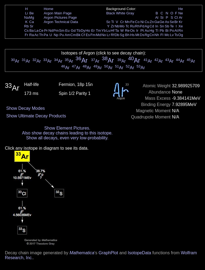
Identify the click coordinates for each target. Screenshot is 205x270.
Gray (130, 13)
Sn (162, 26)
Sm (62, 30)
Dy (83, 30)
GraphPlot (108, 252)
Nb (117, 26)
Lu (108, 30)
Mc (167, 35)
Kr (180, 22)
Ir (137, 30)
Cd (151, 26)
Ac (36, 35)
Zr (112, 26)
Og (180, 35)
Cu (147, 22)
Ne (180, 13)
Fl (161, 35)
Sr (31, 26)
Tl (156, 30)
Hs (132, 35)
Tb (78, 30)
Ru (132, 26)
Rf (112, 35)
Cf (83, 35)
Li (26, 13)
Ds (142, 35)
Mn (127, 22)
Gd (73, 30)
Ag (147, 26)
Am (67, 35)
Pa (46, 35)
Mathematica (81, 252)
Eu (67, 30)
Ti (112, 22)
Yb (103, 30)
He (180, 9)
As (167, 22)
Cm (73, 35)
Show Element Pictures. (67, 128)
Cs (26, 30)
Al (156, 17)
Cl (176, 17)
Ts (176, 35)
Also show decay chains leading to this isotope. (67, 133)
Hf (112, 30)
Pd (142, 26)
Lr (108, 35)
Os (132, 30)
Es (88, 35)
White (120, 13)
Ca (31, 22)
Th (41, 35)
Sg (122, 35)
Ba (31, 30)
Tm (98, 30)
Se (172, 22)
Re (127, 30)
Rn (180, 30)
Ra (31, 35)
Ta (117, 30)
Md (98, 35)
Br (176, 22)
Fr (26, 35)
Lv (172, 35)
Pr (46, 30)
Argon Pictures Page (60, 17)
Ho (87, 30)
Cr (122, 22)
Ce (41, 30)
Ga (156, 22)
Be (31, 13)
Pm (56, 30)
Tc (127, 26)
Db (117, 35)
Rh (137, 26)
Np (56, 35)
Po (172, 30)
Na (26, 17)
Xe (180, 26)
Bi (167, 30)
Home (48, 9)
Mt (137, 35)
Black (110, 13)
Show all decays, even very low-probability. (67, 138)
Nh (157, 35)
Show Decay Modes (25, 108)
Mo (122, 26)
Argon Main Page (58, 13)
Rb (26, 26)
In (156, 26)
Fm (92, 35)
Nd (51, 30)
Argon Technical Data (61, 22)
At (176, 30)
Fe (132, 22)
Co (137, 22)
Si (162, 17)
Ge (161, 22)
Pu (61, 35)
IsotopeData (139, 252)
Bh (127, 35)
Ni (142, 22)
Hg (151, 30)
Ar (180, 17)
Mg (31, 17)
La (36, 30)
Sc (108, 22)
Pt (142, 30)
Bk (78, 35)
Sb (167, 26)
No (103, 35)
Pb (162, 30)
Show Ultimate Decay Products (36, 116)
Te (172, 26)
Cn (151, 35)
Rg (147, 35)
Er (93, 30)
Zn (152, 22)
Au (147, 30)
